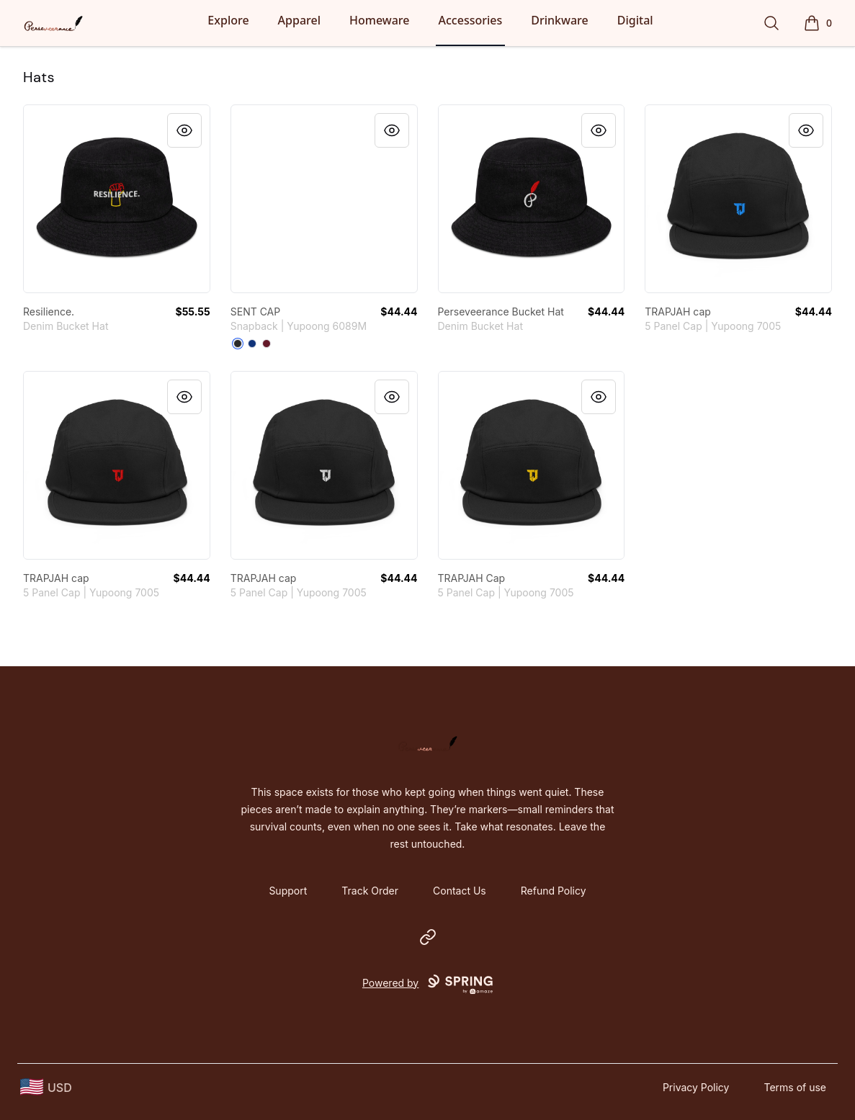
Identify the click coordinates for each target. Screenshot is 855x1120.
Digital (635, 20)
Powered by (427, 985)
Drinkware (559, 20)
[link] (117, 198)
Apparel (299, 20)
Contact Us (459, 890)
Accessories (471, 20)
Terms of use (795, 1087)
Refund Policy (553, 890)
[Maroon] (266, 343)
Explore (228, 20)
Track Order (369, 890)
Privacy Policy (696, 1087)
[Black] (237, 343)
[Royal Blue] (252, 343)
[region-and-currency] (46, 1087)
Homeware (379, 20)
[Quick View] (184, 130)
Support (288, 890)
